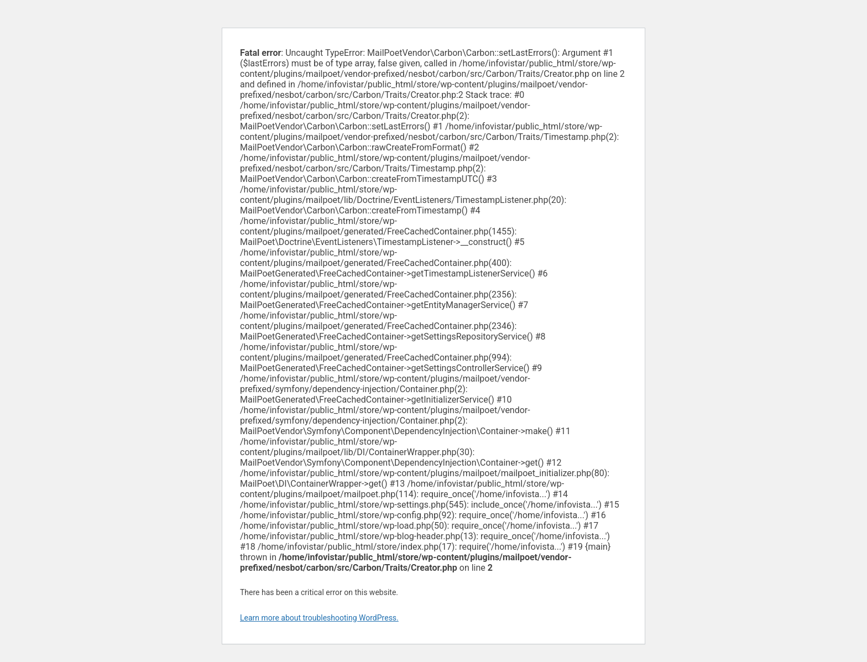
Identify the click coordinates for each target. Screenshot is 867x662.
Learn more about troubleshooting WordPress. (319, 617)
